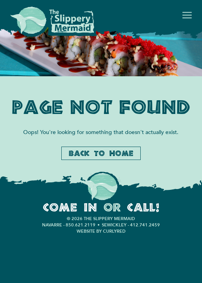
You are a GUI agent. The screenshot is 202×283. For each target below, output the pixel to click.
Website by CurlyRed (101, 231)
